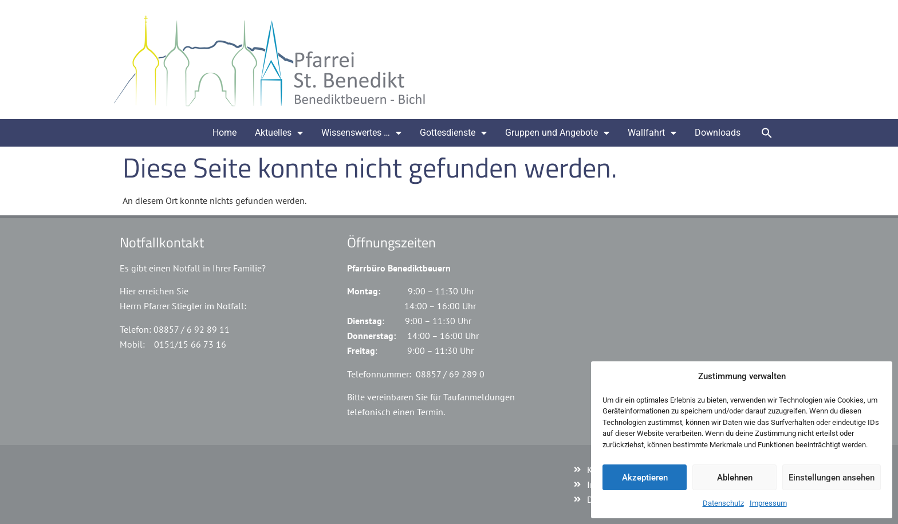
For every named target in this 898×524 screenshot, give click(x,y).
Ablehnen (735, 477)
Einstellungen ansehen (832, 477)
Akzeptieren (645, 477)
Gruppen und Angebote (557, 133)
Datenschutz (723, 503)
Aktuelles (279, 133)
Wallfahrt (652, 133)
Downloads (718, 132)
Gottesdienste (453, 133)
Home (224, 132)
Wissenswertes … (361, 133)
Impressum (768, 503)
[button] (767, 133)
